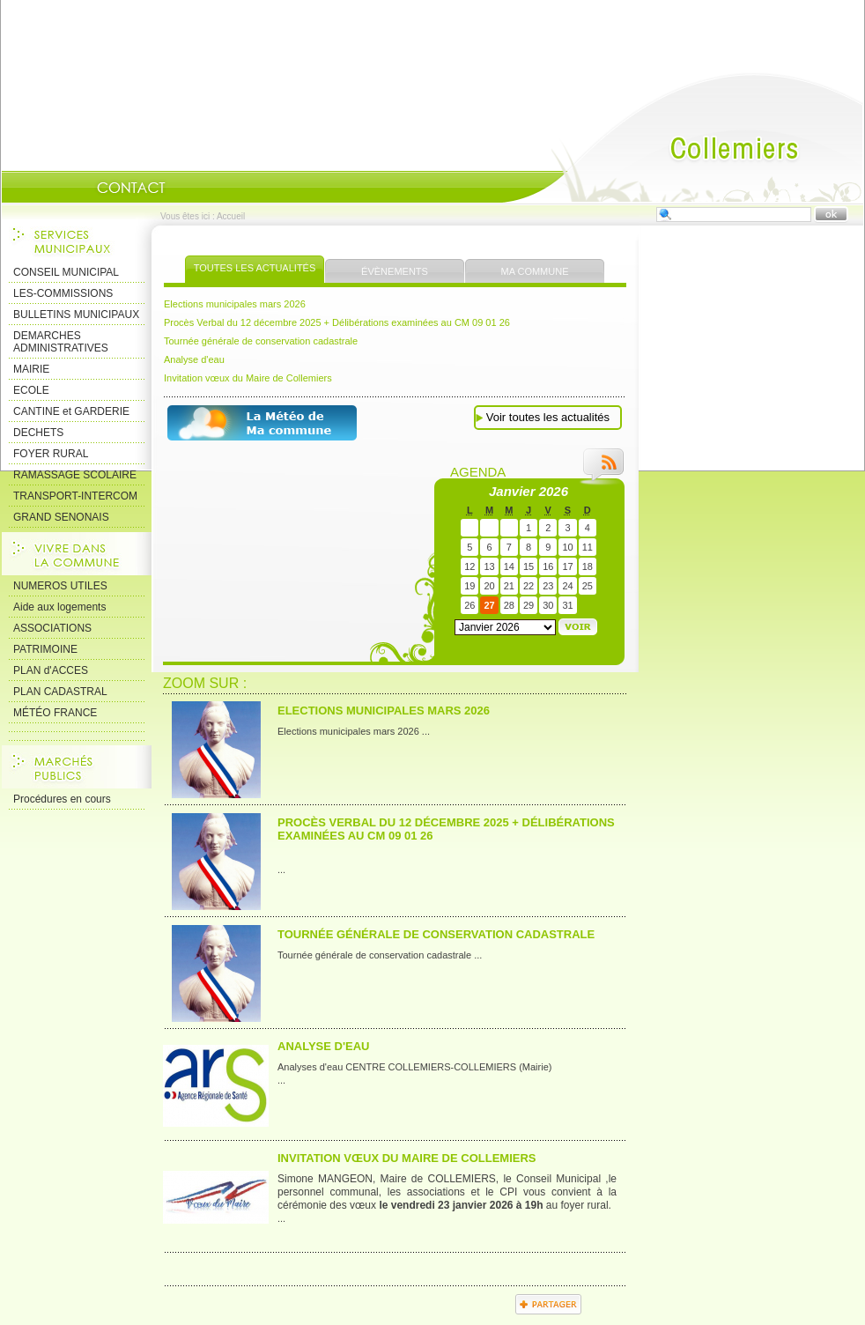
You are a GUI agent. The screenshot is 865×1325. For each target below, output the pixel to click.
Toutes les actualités (255, 268)
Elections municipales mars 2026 (235, 304)
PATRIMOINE (45, 649)
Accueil (682, 137)
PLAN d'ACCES (50, 670)
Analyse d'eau (194, 359)
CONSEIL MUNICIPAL (66, 272)
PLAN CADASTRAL (60, 691)
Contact (131, 188)
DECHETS (38, 432)
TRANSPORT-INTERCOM (75, 496)
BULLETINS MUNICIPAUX (76, 314)
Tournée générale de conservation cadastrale (261, 341)
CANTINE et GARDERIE (71, 411)
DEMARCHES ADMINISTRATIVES (60, 341)
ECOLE (31, 390)
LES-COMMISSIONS (63, 293)
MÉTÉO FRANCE (55, 713)
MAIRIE (31, 369)
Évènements (394, 271)
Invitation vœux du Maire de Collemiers (248, 378)
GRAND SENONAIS (61, 517)
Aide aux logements (59, 607)
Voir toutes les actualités (548, 417)
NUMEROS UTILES (60, 586)
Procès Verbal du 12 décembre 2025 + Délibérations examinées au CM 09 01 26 (337, 322)
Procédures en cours (62, 799)
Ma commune (535, 271)
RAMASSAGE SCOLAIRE (75, 475)
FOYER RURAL (50, 454)
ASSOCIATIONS (52, 628)
